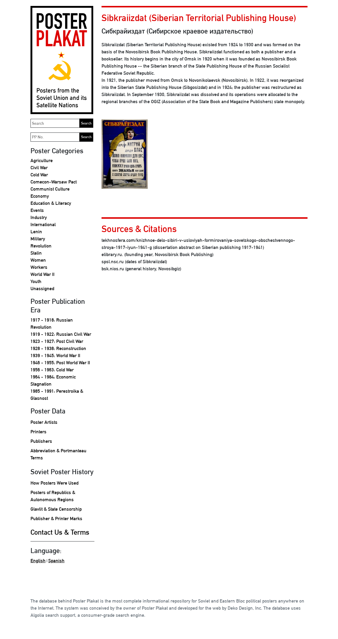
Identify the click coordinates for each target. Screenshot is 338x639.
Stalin (36, 253)
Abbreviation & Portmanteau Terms (58, 454)
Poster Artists (43, 422)
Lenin (36, 231)
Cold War (39, 175)
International (43, 224)
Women (38, 260)
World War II (42, 274)
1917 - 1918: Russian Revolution (51, 323)
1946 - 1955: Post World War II (60, 362)
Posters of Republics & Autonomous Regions (52, 496)
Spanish (56, 560)
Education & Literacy (50, 203)
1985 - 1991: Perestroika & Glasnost (56, 394)
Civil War (39, 167)
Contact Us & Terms (59, 532)
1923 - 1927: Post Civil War (56, 341)
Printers (38, 431)
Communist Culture (50, 189)
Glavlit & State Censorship (56, 509)
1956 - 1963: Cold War (52, 370)
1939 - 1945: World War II (55, 355)
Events (37, 210)
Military (37, 239)
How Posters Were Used (54, 483)
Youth (35, 281)
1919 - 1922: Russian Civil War (60, 334)
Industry (38, 217)
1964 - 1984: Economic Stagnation (53, 380)
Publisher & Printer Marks (56, 518)
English (38, 560)
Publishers (41, 441)
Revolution (40, 246)
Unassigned (42, 288)
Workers (38, 267)
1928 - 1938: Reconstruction (58, 348)
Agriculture (41, 160)
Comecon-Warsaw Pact (53, 182)
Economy (39, 196)
